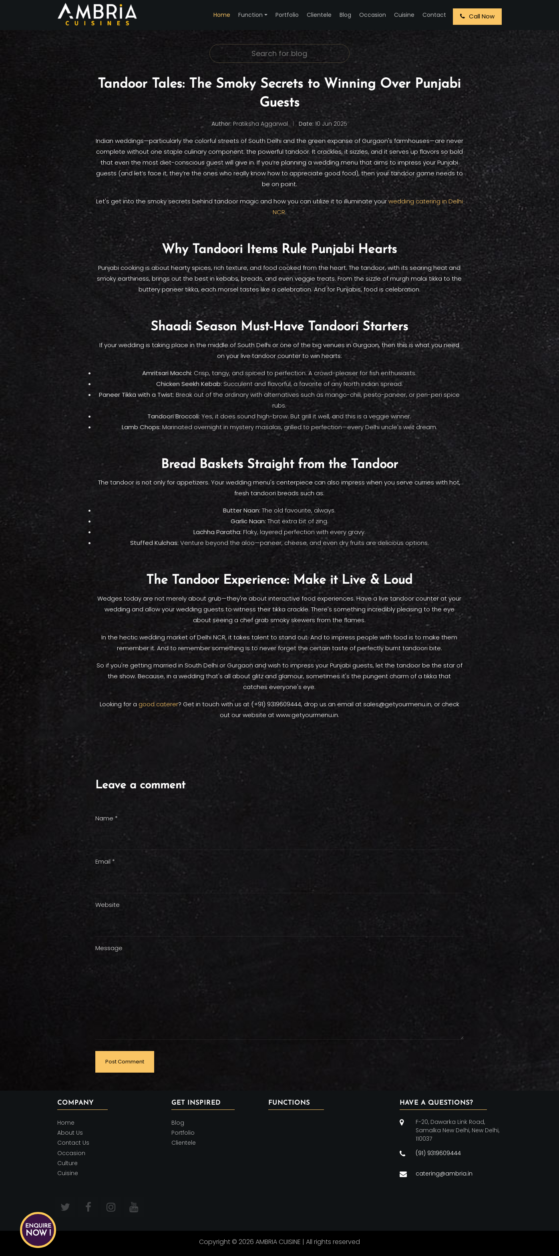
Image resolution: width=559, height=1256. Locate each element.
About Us (70, 1133)
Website (107, 904)
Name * (106, 818)
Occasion (372, 15)
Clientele (319, 15)
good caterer (158, 704)
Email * (105, 861)
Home (221, 15)
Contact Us (73, 1143)
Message (109, 948)
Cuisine (404, 15)
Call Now (477, 16)
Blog (345, 15)
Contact (434, 15)
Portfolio (287, 15)
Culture (67, 1163)
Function (250, 15)
